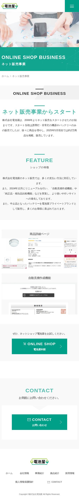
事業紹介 (39, 473)
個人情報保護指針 (24, 482)
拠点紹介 (54, 473)
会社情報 (24, 473)
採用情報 (69, 473)
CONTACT (54, 482)
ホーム (5, 76)
